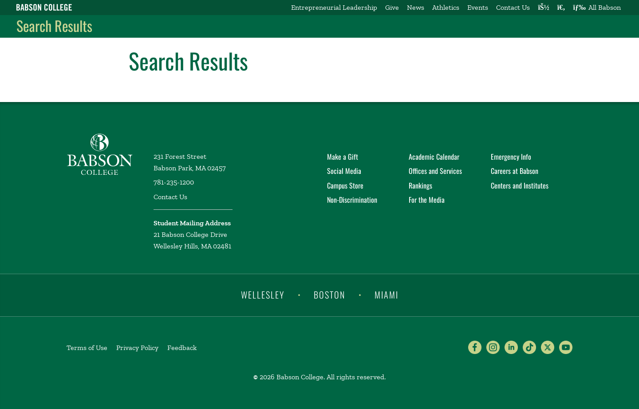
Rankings (420, 185)
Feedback (182, 347)
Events (477, 7)
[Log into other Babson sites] (543, 7)
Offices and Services (435, 170)
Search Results (54, 25)
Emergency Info (511, 156)
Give (392, 7)
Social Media (344, 170)
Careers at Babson (514, 170)
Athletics (445, 7)
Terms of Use (87, 347)
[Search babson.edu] (561, 7)
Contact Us (513, 7)
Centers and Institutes (519, 185)
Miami (386, 294)
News (415, 7)
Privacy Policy (137, 347)
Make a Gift (342, 156)
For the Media (427, 199)
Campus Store (345, 185)
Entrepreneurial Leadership (334, 7)
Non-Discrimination (352, 199)
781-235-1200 (174, 182)
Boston (329, 294)
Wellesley (262, 294)
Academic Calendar (434, 156)
